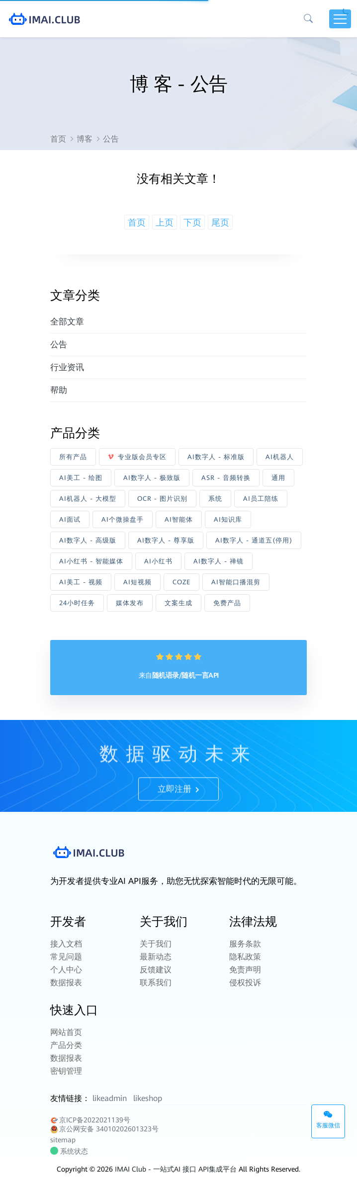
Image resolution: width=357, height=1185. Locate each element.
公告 (58, 344)
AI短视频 (137, 582)
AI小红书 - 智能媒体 (91, 561)
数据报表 (66, 982)
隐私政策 (245, 956)
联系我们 (156, 982)
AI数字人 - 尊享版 (165, 540)
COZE (181, 582)
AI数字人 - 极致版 (151, 477)
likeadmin (109, 1098)
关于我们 (156, 943)
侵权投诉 (245, 982)
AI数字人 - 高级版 (87, 540)
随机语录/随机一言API (185, 675)
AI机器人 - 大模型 (87, 498)
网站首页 (66, 1032)
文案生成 (178, 603)
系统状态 (70, 1152)
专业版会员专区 (137, 457)
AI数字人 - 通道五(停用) (253, 540)
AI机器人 (280, 457)
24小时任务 (77, 603)
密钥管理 (66, 1071)
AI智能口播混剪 (236, 582)
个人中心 (66, 969)
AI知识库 (228, 519)
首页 (58, 139)
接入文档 (66, 943)
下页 (192, 222)
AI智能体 (179, 519)
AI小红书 (158, 561)
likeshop (147, 1098)
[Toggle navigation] (340, 18)
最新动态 (156, 956)
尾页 (220, 222)
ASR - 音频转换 (226, 477)
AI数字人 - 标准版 (216, 457)
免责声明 (245, 969)
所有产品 (73, 457)
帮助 (58, 390)
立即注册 (178, 808)
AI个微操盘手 (122, 519)
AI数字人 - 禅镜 (218, 561)
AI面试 (70, 519)
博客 (84, 139)
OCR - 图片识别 (162, 498)
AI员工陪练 (260, 498)
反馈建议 (156, 969)
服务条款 (245, 943)
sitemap (63, 1140)
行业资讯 (67, 367)
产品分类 (66, 1045)
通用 (278, 477)
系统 (215, 498)
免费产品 (227, 603)
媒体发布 (130, 603)
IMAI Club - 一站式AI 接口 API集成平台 (176, 1169)
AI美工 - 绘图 (80, 477)
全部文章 (67, 321)
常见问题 (66, 956)
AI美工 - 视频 (80, 582)
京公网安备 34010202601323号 (104, 1129)
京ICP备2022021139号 (90, 1120)
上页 (165, 222)
